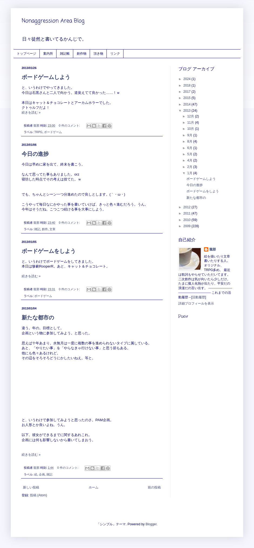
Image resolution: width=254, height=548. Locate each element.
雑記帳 (65, 53)
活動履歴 (198, 297)
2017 (187, 92)
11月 (191, 122)
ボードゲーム (53, 132)
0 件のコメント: (70, 125)
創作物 (81, 53)
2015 (187, 98)
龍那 (212, 249)
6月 (190, 148)
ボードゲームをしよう (49, 251)
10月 (191, 129)
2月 (190, 167)
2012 (187, 207)
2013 (187, 111)
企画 (42, 474)
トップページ (26, 53)
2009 (187, 226)
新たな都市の (38, 317)
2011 (187, 213)
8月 (190, 141)
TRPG (38, 132)
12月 (191, 116)
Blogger (151, 524)
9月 (190, 135)
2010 (187, 220)
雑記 (37, 229)
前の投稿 (154, 487)
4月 (190, 160)
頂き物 (98, 53)
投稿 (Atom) (38, 495)
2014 (187, 104)
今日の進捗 (35, 154)
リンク (115, 53)
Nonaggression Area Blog (53, 21)
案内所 (48, 53)
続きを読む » (31, 112)
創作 (45, 229)
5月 (190, 154)
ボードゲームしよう (46, 77)
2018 (187, 85)
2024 (187, 79)
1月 (190, 173)
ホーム (93, 487)
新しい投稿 (31, 487)
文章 (52, 229)
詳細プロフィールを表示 (196, 303)
